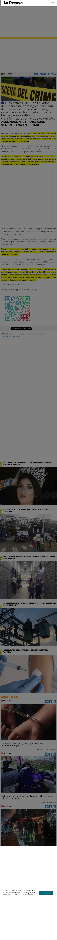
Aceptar (46, 893)
